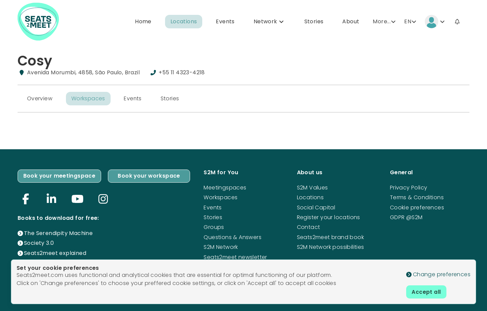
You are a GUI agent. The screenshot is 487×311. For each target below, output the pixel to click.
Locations (183, 21)
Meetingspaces (225, 187)
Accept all (426, 291)
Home (143, 21)
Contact (308, 227)
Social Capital (316, 207)
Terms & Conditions (417, 197)
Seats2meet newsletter (235, 257)
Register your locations (328, 217)
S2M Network (221, 247)
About (350, 21)
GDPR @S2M (406, 217)
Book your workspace (149, 176)
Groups (214, 227)
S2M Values (312, 187)
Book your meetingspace (59, 176)
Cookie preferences (417, 207)
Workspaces (88, 98)
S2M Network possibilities (330, 247)
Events (225, 21)
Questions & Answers (232, 237)
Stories (314, 21)
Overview (39, 98)
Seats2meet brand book (330, 237)
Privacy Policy (408, 187)
